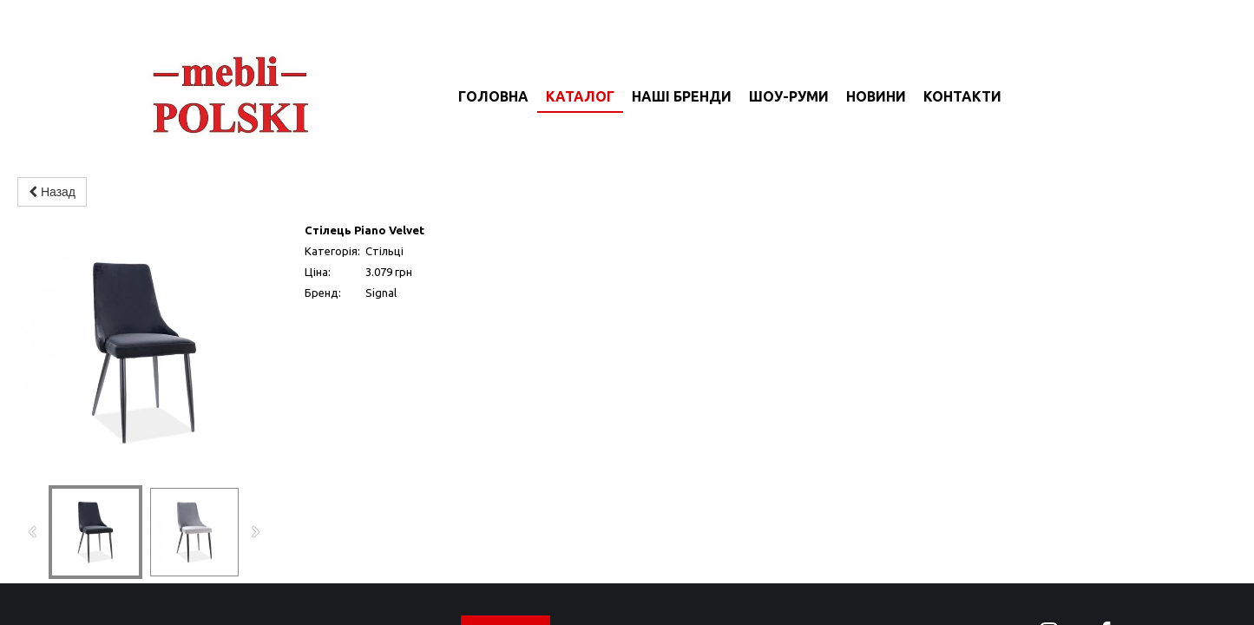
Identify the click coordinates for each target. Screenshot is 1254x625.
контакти (789, 581)
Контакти (962, 96)
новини (698, 581)
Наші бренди (682, 96)
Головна (493, 96)
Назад (52, 192)
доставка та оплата (925, 581)
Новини (876, 96)
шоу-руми (602, 581)
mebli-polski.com (234, 575)
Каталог (580, 96)
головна (414, 581)
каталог (505, 581)
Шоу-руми (789, 96)
